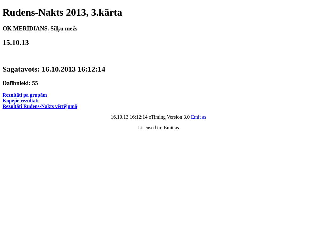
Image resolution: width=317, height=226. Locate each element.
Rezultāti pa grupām (25, 95)
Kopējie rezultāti (21, 100)
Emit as (198, 117)
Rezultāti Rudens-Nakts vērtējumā (40, 106)
